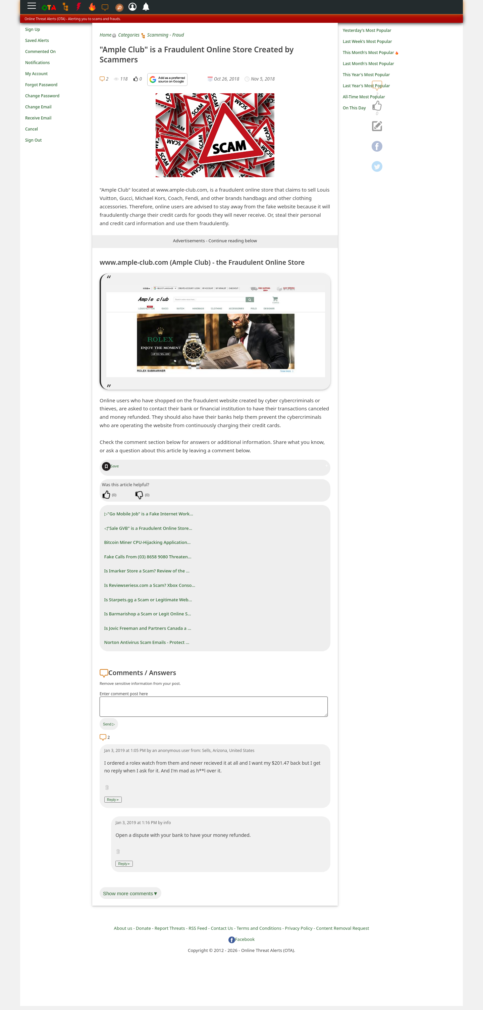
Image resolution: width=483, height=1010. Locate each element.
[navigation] (377, 106)
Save (110, 465)
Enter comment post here (124, 694)
